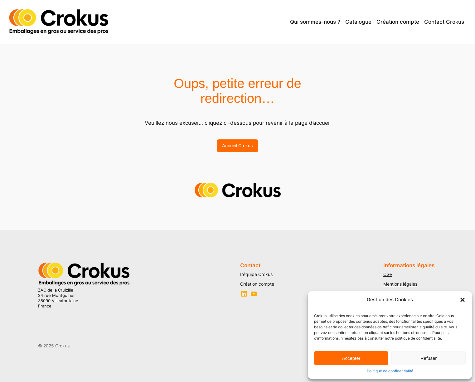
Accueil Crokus (237, 145)
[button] (462, 300)
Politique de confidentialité (390, 371)
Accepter (351, 358)
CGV (387, 274)
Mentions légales (400, 284)
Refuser (428, 358)
